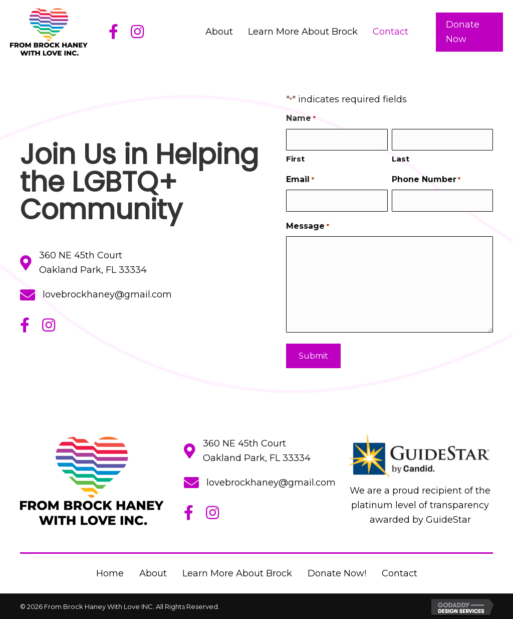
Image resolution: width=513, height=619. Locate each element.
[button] (469, 32)
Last (400, 159)
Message (307, 224)
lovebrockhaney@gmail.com (107, 294)
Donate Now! (337, 573)
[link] (219, 32)
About (153, 573)
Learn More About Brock (237, 573)
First (295, 159)
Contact (399, 573)
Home (110, 573)
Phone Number (426, 180)
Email (300, 180)
